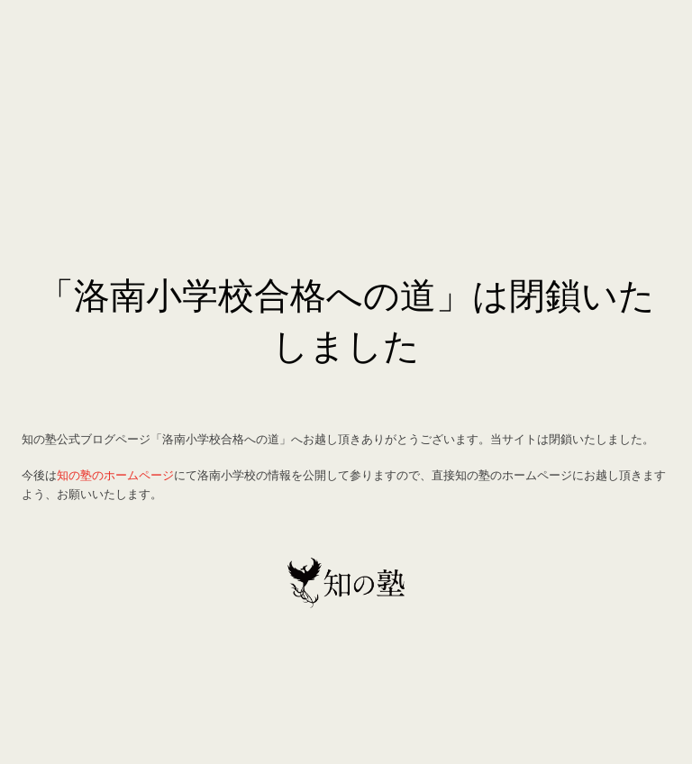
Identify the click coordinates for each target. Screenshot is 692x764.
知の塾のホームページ (115, 475)
